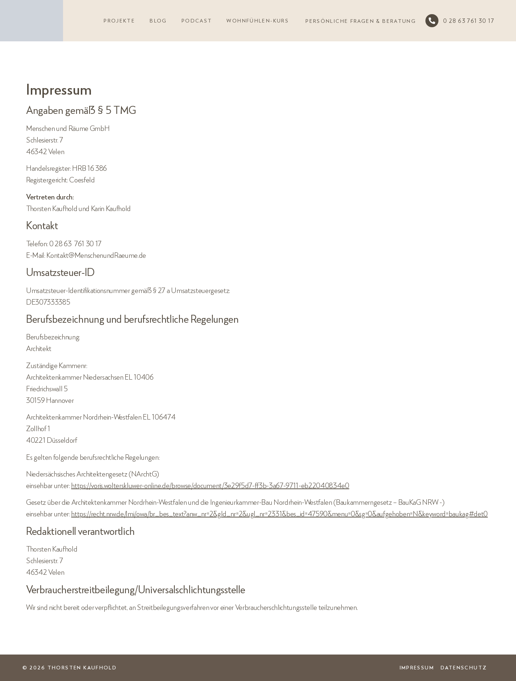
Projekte (119, 20)
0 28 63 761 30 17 (468, 20)
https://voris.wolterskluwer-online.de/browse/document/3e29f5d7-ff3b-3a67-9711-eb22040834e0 (210, 485)
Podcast (197, 20)
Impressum (417, 667)
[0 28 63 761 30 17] (431, 20)
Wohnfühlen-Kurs (257, 20)
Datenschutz (464, 667)
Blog (158, 20)
